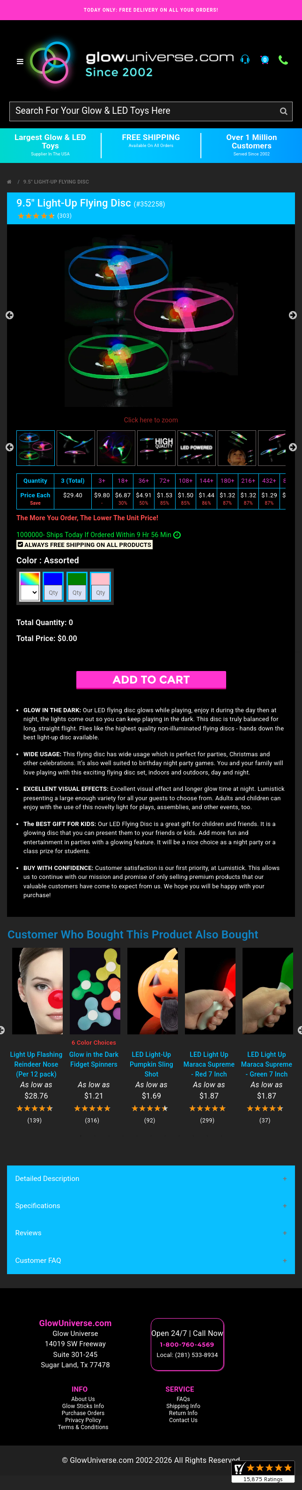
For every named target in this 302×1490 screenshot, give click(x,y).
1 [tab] (81, 1136)
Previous (9, 315)
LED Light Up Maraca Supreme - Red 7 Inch (209, 1064)
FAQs (183, 1399)
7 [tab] (165, 1136)
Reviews (28, 1234)
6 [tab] (151, 1136)
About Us (83, 1399)
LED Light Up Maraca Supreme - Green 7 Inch (266, 1064)
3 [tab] (109, 1136)
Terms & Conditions (83, 1427)
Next (292, 315)
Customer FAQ (37, 1261)
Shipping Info (183, 1406)
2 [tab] (95, 1136)
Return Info (183, 1413)
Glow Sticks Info (83, 1406)
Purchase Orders (83, 1413)
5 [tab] (137, 1136)
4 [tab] (123, 1136)
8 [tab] (179, 1136)
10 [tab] (207, 1136)
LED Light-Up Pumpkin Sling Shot (151, 1064)
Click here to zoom (151, 420)
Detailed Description (46, 1179)
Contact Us (183, 1420)
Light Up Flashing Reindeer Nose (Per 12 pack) (36, 1064)
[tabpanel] (36, 1036)
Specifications (37, 1206)
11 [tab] (221, 1136)
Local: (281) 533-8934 (187, 1355)
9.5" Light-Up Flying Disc (56, 182)
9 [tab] (193, 1136)
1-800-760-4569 (187, 1345)
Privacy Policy (83, 1420)
